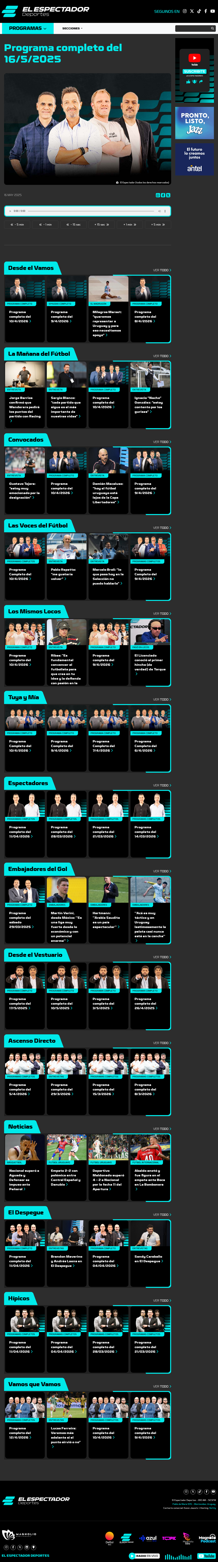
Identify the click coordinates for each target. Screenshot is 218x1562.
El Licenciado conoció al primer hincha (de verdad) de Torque (150, 664)
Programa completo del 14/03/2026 (147, 831)
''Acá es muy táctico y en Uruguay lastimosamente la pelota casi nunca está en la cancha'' (150, 926)
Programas (27, 28)
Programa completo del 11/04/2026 (21, 831)
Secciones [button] (71, 28)
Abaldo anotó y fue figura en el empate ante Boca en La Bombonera (150, 1180)
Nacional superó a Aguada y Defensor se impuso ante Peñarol (24, 1180)
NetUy (212, 1508)
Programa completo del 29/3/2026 (62, 1089)
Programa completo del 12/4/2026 (20, 1432)
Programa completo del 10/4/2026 (20, 316)
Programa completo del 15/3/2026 (103, 1089)
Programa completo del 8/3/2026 (145, 1089)
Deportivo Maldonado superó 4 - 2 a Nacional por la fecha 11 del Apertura (108, 1180)
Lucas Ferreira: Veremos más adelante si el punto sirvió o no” (66, 1437)
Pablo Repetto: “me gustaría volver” (63, 574)
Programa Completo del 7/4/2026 (104, 746)
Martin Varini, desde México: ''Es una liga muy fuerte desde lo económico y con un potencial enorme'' (66, 927)
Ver (162, 270)
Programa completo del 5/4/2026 (20, 1089)
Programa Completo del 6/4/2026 (146, 746)
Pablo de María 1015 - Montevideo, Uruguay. (194, 1504)
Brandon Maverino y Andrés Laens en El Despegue (66, 1261)
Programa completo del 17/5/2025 (20, 1003)
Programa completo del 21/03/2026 (104, 831)
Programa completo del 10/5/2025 (62, 1003)
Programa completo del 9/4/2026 (62, 316)
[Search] (195, 28)
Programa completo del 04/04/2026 (105, 1261)
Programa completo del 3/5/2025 (103, 1003)
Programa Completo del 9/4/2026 (146, 574)
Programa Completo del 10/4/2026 (20, 574)
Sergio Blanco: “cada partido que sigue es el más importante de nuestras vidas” (66, 407)
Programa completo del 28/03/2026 (63, 831)
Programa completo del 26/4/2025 (146, 1003)
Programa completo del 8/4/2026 (145, 316)
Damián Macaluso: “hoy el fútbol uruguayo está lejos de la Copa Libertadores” (108, 493)
